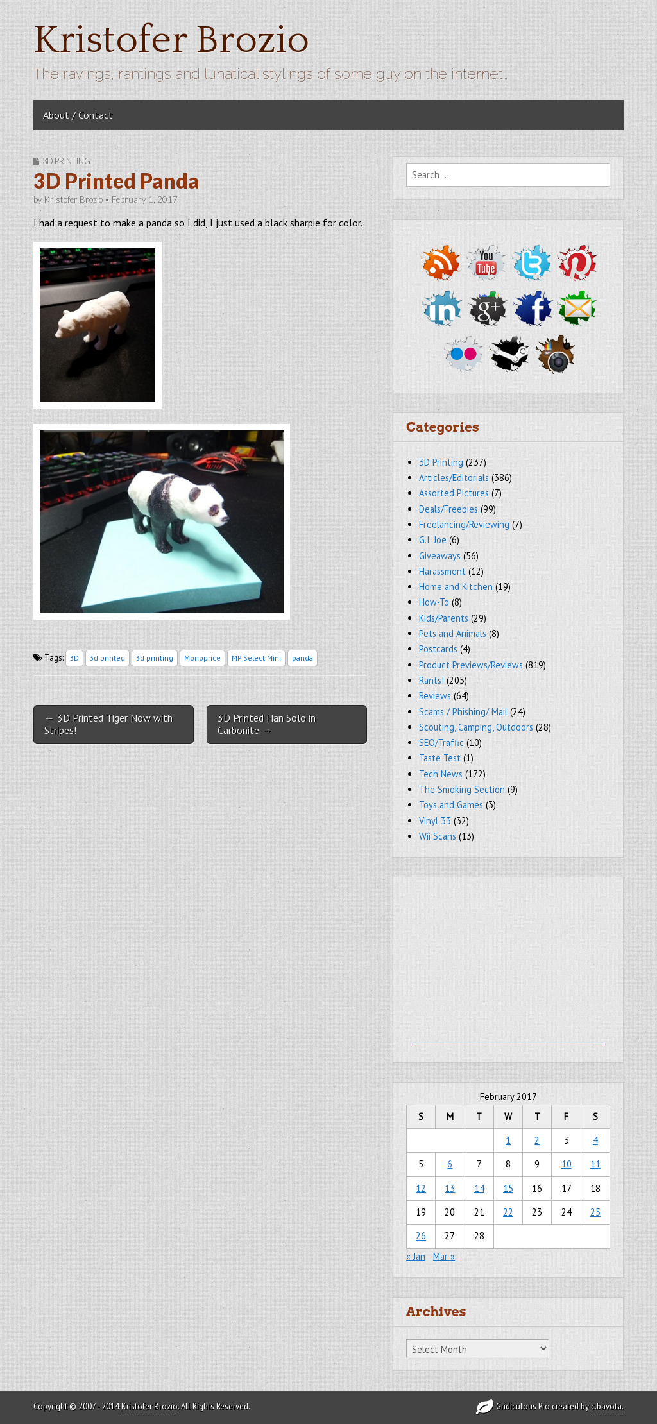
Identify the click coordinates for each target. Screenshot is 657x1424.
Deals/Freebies (448, 509)
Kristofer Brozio (171, 40)
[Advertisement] (508, 964)
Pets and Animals (452, 633)
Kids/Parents (443, 618)
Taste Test (440, 758)
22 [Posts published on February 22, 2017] (508, 1212)
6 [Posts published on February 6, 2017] (449, 1164)
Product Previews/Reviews (471, 665)
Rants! (431, 680)
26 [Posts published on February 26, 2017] (421, 1236)
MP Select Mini (256, 658)
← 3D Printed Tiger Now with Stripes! (108, 723)
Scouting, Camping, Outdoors (476, 727)
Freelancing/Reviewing (464, 524)
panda (302, 658)
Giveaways (440, 556)
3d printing (154, 658)
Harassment (442, 571)
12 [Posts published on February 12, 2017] (421, 1188)
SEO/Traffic (441, 742)
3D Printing (66, 161)
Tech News (441, 774)
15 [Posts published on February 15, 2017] (508, 1188)
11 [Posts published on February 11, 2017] (595, 1164)
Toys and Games (451, 805)
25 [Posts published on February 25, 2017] (595, 1212)
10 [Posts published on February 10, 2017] (566, 1164)
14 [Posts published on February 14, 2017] (479, 1188)
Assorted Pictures (454, 493)
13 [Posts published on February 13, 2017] (450, 1188)
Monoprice (202, 658)
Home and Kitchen (456, 587)
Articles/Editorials (454, 477)
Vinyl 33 (435, 821)
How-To (434, 602)
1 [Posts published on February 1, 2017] (508, 1140)
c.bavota (606, 1406)
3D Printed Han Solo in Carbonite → (267, 723)
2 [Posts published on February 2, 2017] (537, 1140)
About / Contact (78, 114)
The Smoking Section (462, 789)
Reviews (435, 696)
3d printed (107, 658)
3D (74, 658)
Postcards (438, 649)
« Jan (415, 1256)
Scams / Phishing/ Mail (463, 712)
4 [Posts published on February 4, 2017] (595, 1140)
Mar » (444, 1256)
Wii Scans (437, 836)
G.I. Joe (433, 540)
